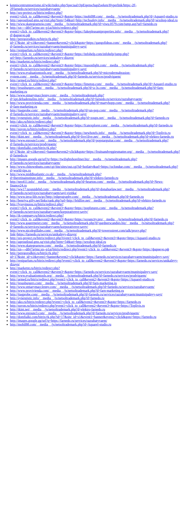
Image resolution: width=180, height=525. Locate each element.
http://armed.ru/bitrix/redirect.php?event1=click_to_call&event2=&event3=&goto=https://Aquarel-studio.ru (82, 279)
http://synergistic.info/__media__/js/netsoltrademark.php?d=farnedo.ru (57, 298)
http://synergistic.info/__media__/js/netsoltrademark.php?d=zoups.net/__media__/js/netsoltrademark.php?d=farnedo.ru (89, 118)
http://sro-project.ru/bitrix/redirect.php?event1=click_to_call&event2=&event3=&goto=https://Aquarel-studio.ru (85, 238)
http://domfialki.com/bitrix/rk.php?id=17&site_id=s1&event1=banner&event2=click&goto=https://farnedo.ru (83, 317)
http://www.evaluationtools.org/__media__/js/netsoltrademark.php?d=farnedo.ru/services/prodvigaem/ (78, 275)
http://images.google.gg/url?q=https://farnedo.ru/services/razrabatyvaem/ (58, 320)
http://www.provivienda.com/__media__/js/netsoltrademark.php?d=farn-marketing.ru (67, 290)
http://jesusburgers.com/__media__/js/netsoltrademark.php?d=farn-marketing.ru (63, 283)
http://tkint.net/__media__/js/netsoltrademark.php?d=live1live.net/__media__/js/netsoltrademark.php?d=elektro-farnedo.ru (92, 136)
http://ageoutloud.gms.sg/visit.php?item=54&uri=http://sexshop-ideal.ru (58, 242)
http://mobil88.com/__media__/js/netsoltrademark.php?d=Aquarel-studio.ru (60, 324)
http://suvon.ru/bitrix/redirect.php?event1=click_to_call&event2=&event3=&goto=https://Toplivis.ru (77, 305)
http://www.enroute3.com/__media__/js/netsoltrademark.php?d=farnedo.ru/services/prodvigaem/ (74, 313)
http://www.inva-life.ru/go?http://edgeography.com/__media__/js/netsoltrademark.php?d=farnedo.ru (77, 196)
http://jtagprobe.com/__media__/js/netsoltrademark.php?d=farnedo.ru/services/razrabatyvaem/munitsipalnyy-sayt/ (86, 294)
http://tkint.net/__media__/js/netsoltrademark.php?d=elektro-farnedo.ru (57, 309)
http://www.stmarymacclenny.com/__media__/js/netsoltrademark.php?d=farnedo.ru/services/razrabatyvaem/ (82, 287)
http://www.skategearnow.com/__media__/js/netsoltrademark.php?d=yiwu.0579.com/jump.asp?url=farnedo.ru (83, 24)
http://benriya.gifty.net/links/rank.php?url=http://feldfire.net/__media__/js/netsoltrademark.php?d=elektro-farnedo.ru (88, 200)
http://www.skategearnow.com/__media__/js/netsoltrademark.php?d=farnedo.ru (63, 245)
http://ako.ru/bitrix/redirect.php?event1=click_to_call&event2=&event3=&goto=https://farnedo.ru (75, 302)
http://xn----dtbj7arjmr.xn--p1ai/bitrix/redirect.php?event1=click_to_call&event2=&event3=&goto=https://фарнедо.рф (89, 249)
